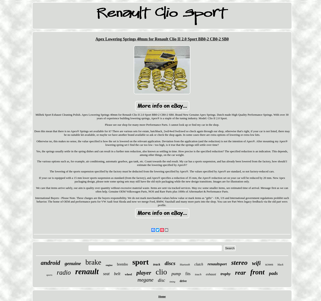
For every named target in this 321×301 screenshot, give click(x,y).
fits (187, 274)
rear (240, 272)
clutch (198, 264)
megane (146, 280)
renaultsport (217, 264)
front (257, 272)
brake (93, 262)
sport (140, 262)
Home (162, 296)
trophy (225, 274)
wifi (256, 263)
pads (273, 273)
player (143, 273)
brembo (122, 264)
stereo (239, 262)
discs (170, 263)
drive (183, 281)
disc (161, 280)
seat (106, 274)
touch (198, 274)
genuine (73, 263)
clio (161, 272)
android (50, 262)
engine (109, 265)
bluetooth (185, 264)
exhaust (211, 274)
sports (49, 275)
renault (87, 271)
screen (269, 264)
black (280, 264)
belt (117, 273)
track (156, 264)
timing (172, 281)
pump (176, 273)
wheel (128, 274)
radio (64, 272)
